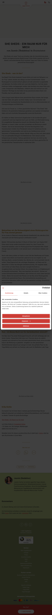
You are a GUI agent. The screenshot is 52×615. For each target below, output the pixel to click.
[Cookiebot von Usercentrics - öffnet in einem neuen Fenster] (42, 288)
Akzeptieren (26, 316)
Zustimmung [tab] (9, 293)
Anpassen (26, 321)
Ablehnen (26, 326)
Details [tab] (26, 293)
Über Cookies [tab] (42, 293)
